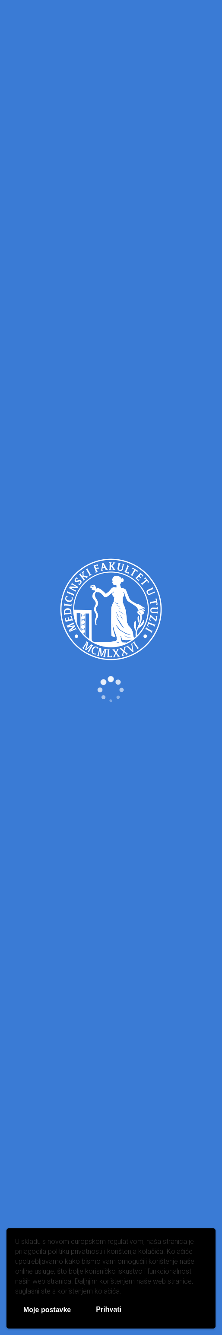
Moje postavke (47, 1309)
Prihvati (108, 1309)
